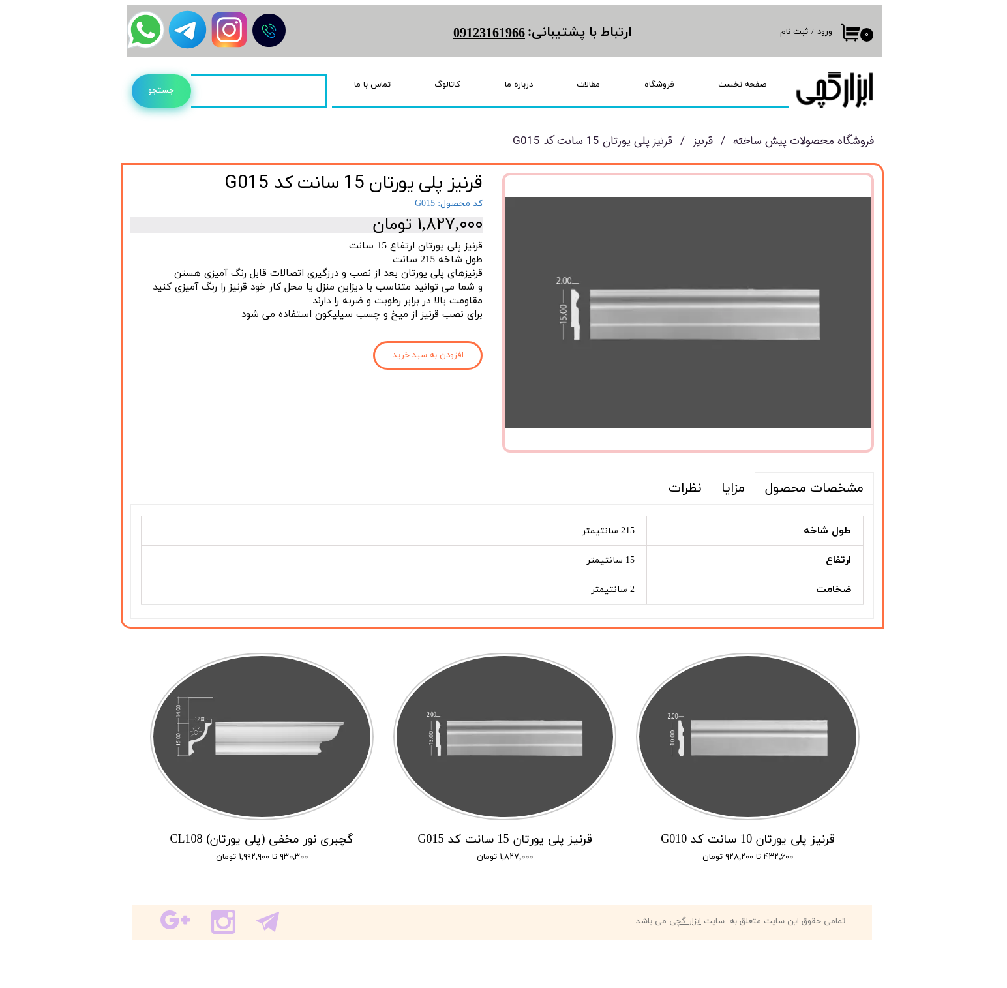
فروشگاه (659, 85)
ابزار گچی (685, 921)
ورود (824, 32)
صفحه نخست (742, 85)
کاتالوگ (447, 85)
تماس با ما (372, 85)
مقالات (588, 85)
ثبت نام (794, 32)
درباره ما (519, 85)
